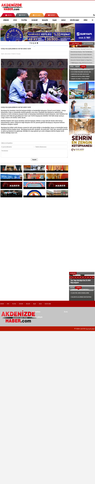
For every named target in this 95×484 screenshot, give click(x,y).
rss (66, 312)
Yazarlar (51, 15)
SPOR (15, 20)
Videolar (22, 15)
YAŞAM (54, 20)
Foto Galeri (36, 15)
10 (93, 277)
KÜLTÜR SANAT (74, 20)
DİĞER (85, 20)
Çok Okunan (75, 43)
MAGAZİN (45, 20)
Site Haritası (36, 312)
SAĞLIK (63, 20)
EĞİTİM (72, 287)
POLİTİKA (24, 20)
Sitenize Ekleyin (37, 317)
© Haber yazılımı (84, 329)
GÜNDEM (6, 20)
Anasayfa (8, 15)
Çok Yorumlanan (88, 43)
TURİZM (78, 287)
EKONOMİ (34, 20)
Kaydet (34, 159)
